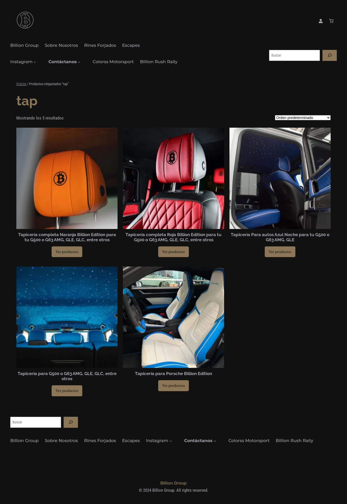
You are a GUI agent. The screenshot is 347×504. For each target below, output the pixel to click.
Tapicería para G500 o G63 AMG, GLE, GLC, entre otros (67, 376)
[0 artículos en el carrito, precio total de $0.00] (331, 21)
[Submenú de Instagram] (34, 62)
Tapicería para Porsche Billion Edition (173, 373)
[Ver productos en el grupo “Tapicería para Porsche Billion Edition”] (173, 385)
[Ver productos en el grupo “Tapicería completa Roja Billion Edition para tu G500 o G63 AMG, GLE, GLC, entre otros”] (173, 251)
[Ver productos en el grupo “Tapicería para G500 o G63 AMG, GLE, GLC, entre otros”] (67, 390)
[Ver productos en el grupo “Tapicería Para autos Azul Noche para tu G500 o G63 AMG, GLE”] (280, 251)
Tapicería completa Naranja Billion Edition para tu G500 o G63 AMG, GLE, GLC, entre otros (67, 237)
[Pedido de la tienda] (303, 117)
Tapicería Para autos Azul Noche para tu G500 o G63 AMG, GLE (280, 237)
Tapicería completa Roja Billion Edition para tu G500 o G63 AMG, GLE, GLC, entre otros (173, 237)
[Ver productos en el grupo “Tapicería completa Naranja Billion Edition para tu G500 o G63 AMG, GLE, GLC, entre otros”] (67, 251)
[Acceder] (320, 21)
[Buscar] (329, 55)
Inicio (21, 84)
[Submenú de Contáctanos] (79, 62)
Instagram (21, 61)
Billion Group (173, 483)
